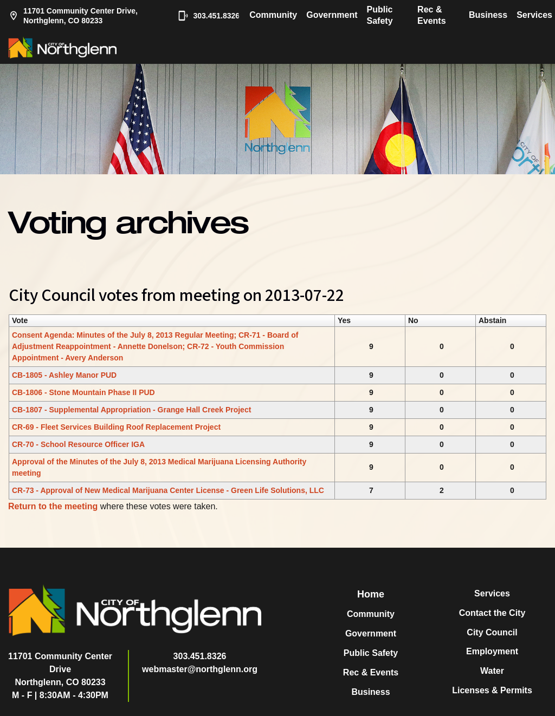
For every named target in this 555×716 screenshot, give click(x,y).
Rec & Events (431, 15)
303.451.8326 (203, 15)
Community (273, 14)
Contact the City (492, 613)
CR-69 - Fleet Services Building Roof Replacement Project (116, 427)
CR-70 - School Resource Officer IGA (78, 444)
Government (331, 14)
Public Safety (380, 15)
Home (370, 594)
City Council (492, 632)
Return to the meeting (53, 506)
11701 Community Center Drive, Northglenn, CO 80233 (73, 15)
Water (492, 670)
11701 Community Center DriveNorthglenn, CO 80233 (60, 669)
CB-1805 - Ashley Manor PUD (64, 375)
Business (488, 14)
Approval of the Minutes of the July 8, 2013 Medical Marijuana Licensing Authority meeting (159, 467)
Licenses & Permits (492, 690)
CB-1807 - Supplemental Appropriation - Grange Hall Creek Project (131, 409)
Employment (492, 651)
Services (534, 14)
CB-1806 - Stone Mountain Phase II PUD (83, 392)
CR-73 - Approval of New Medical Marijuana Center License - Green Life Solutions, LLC (168, 490)
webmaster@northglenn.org (199, 669)
